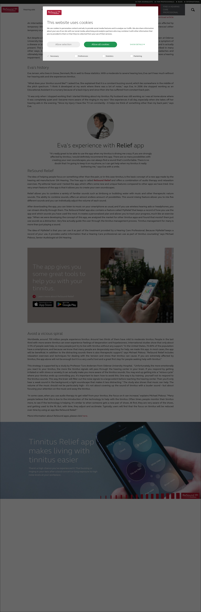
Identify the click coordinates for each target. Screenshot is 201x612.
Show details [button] (137, 44)
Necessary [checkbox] (53, 56)
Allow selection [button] (63, 44)
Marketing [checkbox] (136, 56)
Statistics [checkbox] (107, 56)
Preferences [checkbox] (81, 56)
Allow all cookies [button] (100, 44)
